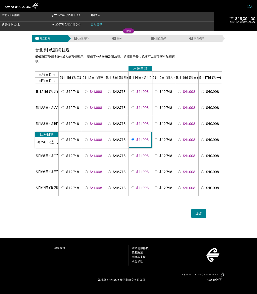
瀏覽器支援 (139, 257)
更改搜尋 (96, 24)
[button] (128, 31)
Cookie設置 (214, 280)
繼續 (199, 213)
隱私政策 (137, 252)
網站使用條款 (140, 248)
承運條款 (137, 261)
